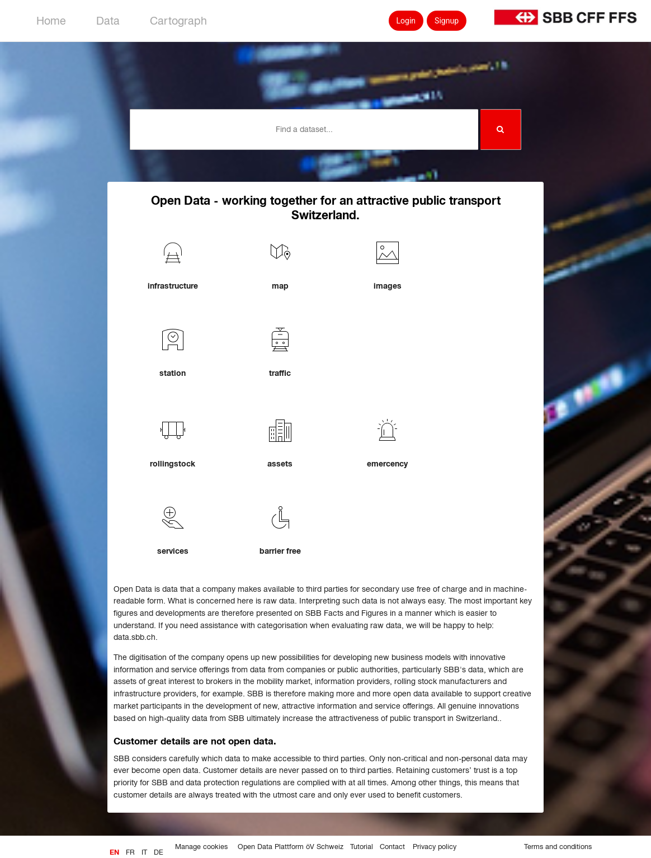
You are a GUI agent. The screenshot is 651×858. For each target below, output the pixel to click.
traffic (280, 373)
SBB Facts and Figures (346, 613)
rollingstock (172, 463)
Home (51, 21)
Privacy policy (434, 847)
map (280, 285)
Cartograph (178, 21)
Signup (447, 20)
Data (108, 21)
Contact (392, 847)
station (172, 373)
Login (406, 20)
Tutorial (361, 847)
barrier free (280, 550)
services (172, 550)
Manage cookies (201, 847)
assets (280, 463)
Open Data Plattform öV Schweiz (290, 847)
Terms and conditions (558, 847)
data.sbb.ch (134, 637)
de (158, 852)
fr (130, 852)
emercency (387, 463)
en (114, 852)
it (144, 852)
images (388, 285)
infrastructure (173, 285)
